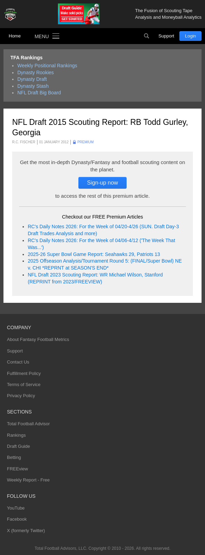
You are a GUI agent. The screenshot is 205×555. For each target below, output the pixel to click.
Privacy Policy (21, 395)
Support (166, 36)
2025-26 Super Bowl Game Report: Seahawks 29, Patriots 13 (94, 254)
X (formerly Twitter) (26, 530)
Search (146, 36)
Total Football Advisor (28, 423)
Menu (42, 36)
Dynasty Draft (32, 79)
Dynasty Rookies (35, 72)
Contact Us (18, 362)
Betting (14, 457)
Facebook (17, 519)
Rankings (16, 435)
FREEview (17, 468)
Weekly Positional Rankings (47, 65)
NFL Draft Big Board (39, 92)
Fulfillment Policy (24, 373)
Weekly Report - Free (28, 480)
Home (15, 36)
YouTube (16, 508)
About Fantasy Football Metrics (38, 339)
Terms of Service (24, 384)
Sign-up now (102, 183)
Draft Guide (18, 446)
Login (190, 36)
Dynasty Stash (33, 86)
